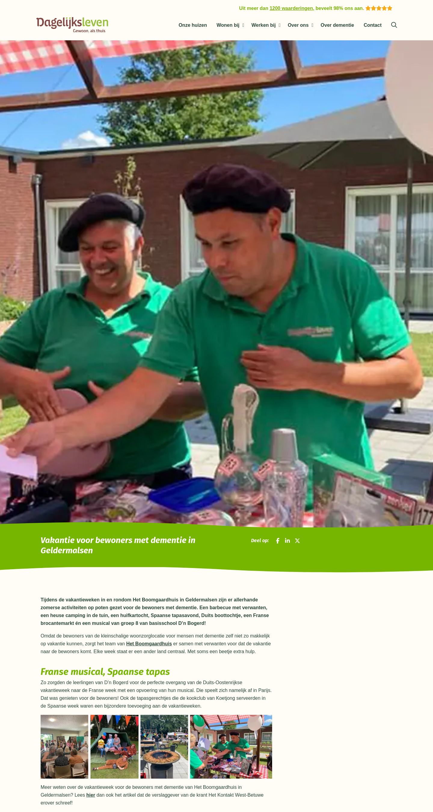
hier (90, 796)
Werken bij (263, 25)
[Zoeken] (394, 25)
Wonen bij (227, 25)
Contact (373, 25)
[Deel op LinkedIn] (287, 541)
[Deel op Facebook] (278, 541)
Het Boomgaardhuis (149, 644)
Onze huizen (193, 25)
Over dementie (337, 25)
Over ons (298, 25)
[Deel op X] (297, 541)
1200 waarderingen (291, 8)
